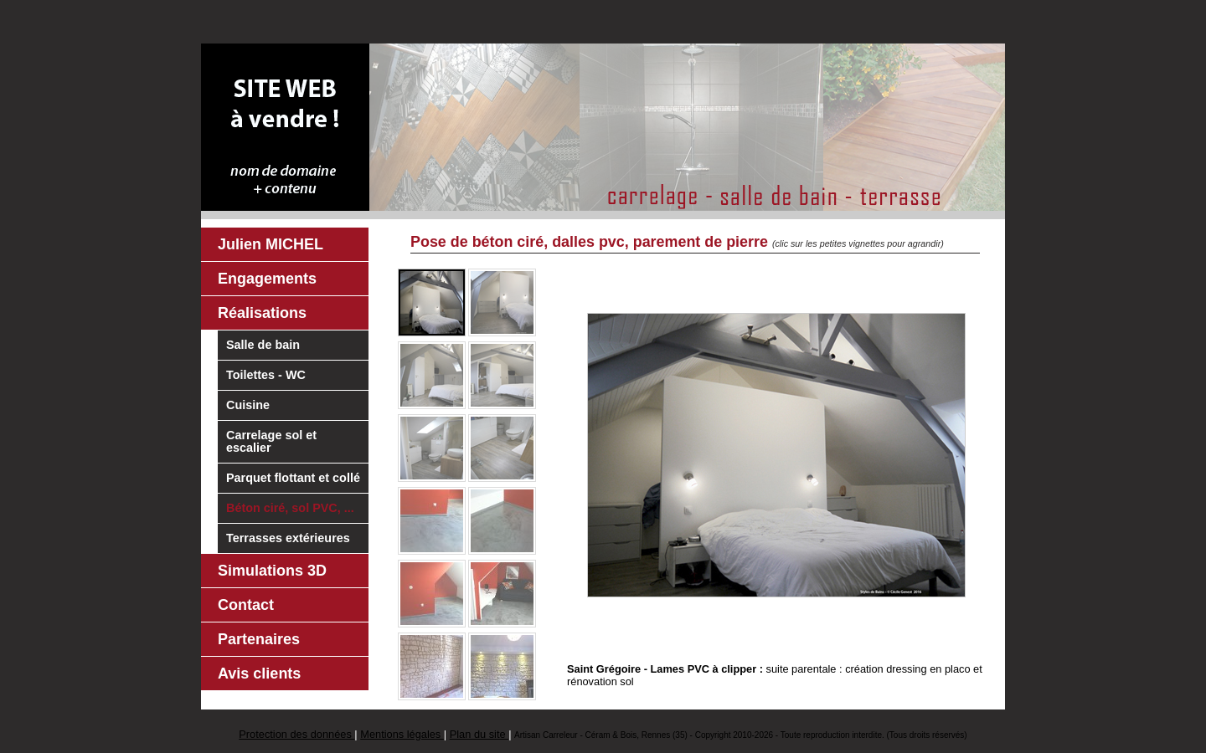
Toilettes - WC (266, 375)
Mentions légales (402, 734)
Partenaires (259, 639)
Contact (246, 605)
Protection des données (296, 734)
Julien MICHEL (270, 244)
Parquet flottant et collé (293, 477)
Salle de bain (263, 344)
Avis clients (259, 673)
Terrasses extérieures (288, 538)
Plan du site (479, 734)
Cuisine (248, 405)
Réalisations (262, 313)
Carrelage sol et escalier (271, 441)
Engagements (267, 278)
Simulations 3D (272, 570)
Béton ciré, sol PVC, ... (290, 508)
